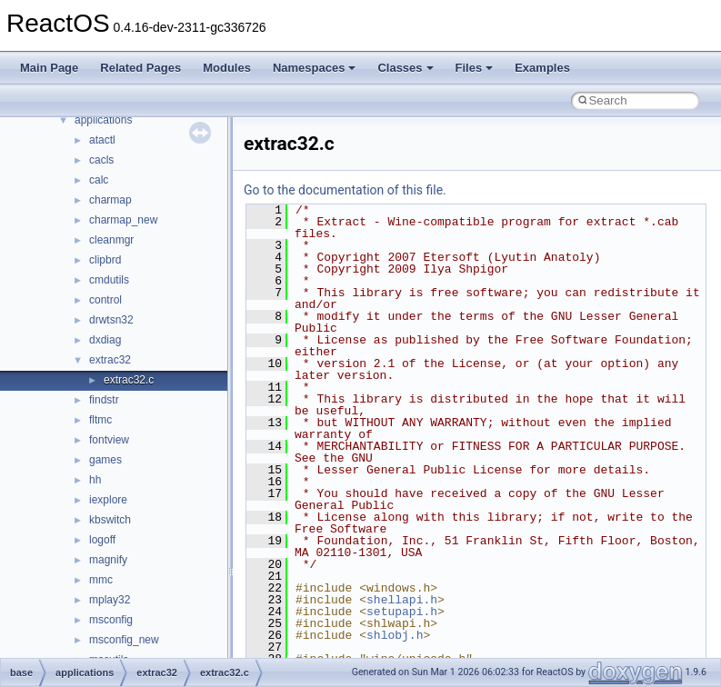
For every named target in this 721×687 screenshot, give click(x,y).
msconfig (111, 619)
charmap (110, 200)
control (105, 300)
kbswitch (110, 519)
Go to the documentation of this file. (345, 190)
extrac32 (110, 359)
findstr (104, 399)
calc (98, 180)
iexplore (108, 499)
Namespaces (314, 68)
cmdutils (109, 280)
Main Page (49, 68)
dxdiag (105, 340)
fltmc (100, 419)
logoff (102, 539)
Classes (405, 68)
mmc (101, 579)
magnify (108, 559)
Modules (227, 68)
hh (95, 479)
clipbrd (105, 260)
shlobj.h (394, 635)
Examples (542, 68)
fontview (109, 439)
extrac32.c (129, 379)
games (105, 459)
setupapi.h (401, 611)
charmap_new (123, 220)
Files (475, 68)
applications (103, 120)
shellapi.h (401, 600)
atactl (102, 140)
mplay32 (109, 599)
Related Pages (140, 68)
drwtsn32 (111, 320)
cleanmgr (111, 240)
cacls (101, 160)
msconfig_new (124, 639)
